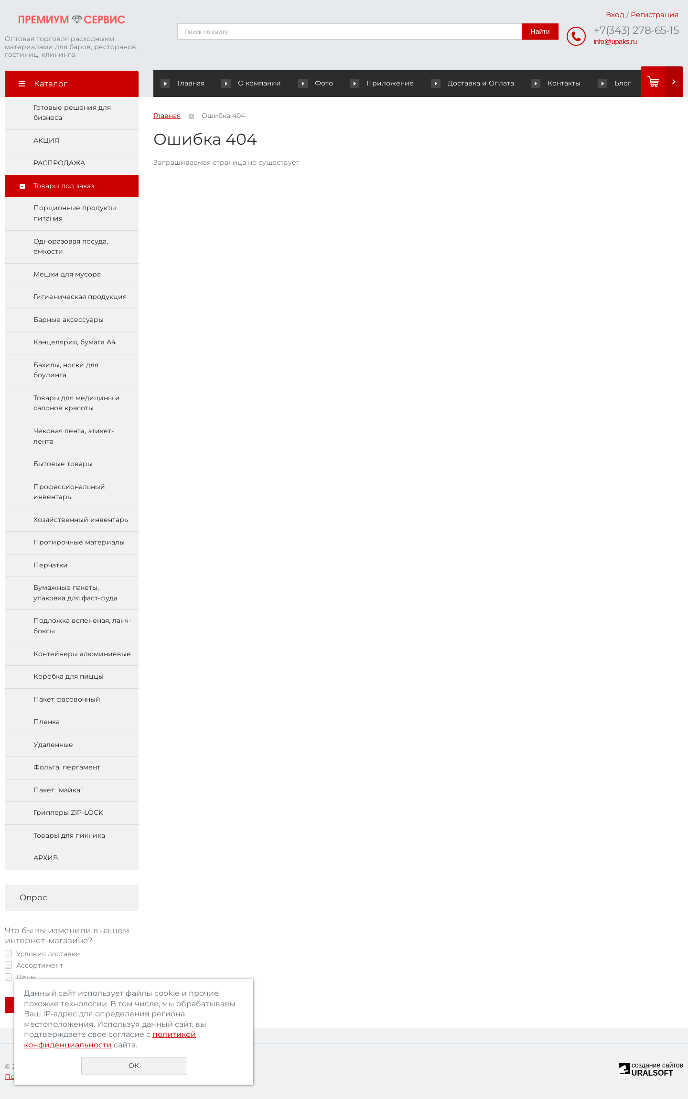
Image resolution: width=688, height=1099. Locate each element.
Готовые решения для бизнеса (72, 112)
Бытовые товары (63, 464)
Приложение (392, 83)
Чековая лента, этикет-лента (73, 436)
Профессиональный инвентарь (69, 491)
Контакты (539, 83)
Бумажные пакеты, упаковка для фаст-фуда (75, 593)
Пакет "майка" (58, 790)
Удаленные (53, 744)
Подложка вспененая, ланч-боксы (82, 626)
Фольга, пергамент (66, 767)
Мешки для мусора (67, 274)
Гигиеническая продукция (80, 297)
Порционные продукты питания (74, 213)
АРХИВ (45, 858)
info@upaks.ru (615, 41)
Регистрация (654, 14)
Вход (615, 14)
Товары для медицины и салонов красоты (76, 403)
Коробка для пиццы (68, 676)
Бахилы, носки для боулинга (65, 370)
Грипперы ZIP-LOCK (68, 813)
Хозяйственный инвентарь (80, 519)
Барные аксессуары (68, 319)
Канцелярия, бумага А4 (74, 342)
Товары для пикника (69, 835)
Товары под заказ (63, 185)
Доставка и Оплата (469, 83)
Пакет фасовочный (66, 699)
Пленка (46, 722)
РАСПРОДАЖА (59, 163)
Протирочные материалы (79, 542)
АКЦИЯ (46, 140)
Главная (184, 83)
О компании (257, 83)
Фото (311, 83)
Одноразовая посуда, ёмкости (70, 246)
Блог (597, 83)
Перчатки (50, 565)
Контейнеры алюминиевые (82, 654)
